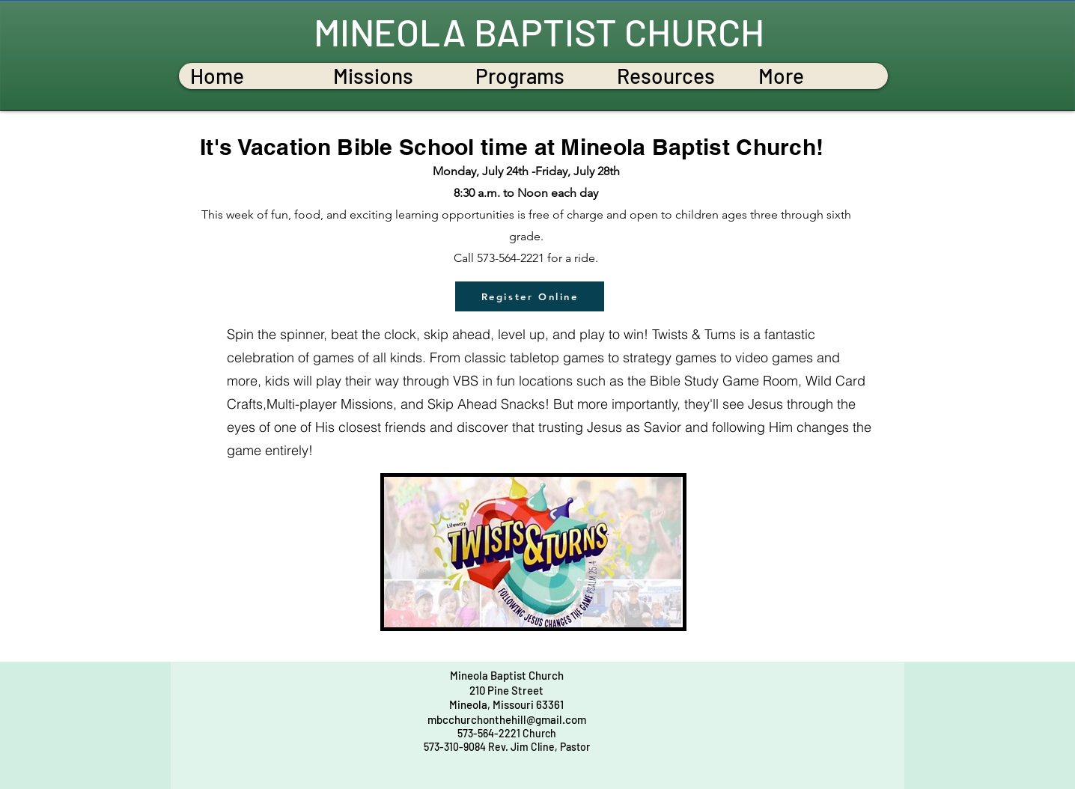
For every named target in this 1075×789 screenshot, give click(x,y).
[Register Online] (529, 296)
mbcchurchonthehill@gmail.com (506, 719)
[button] (392, 76)
